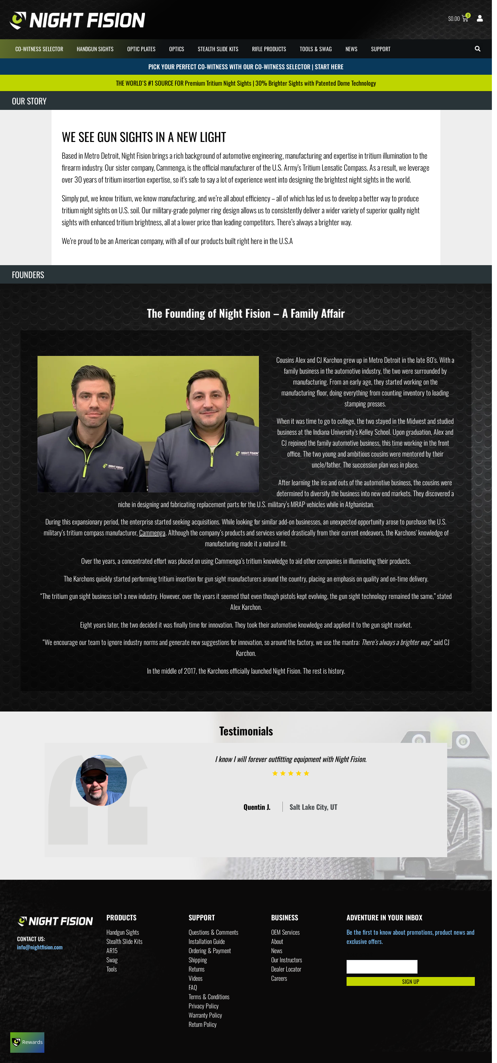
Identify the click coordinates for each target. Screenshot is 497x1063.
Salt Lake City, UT (313, 807)
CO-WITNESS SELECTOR (39, 49)
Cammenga (152, 532)
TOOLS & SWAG (316, 49)
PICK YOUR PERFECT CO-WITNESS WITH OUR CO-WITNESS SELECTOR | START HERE (245, 67)
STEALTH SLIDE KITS (218, 49)
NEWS (351, 49)
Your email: (360, 954)
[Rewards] (27, 1042)
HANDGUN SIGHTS (95, 49)
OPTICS (176, 49)
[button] (477, 48)
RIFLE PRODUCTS (269, 49)
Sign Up (410, 981)
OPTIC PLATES (141, 49)
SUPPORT (381, 49)
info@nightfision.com (39, 947)
